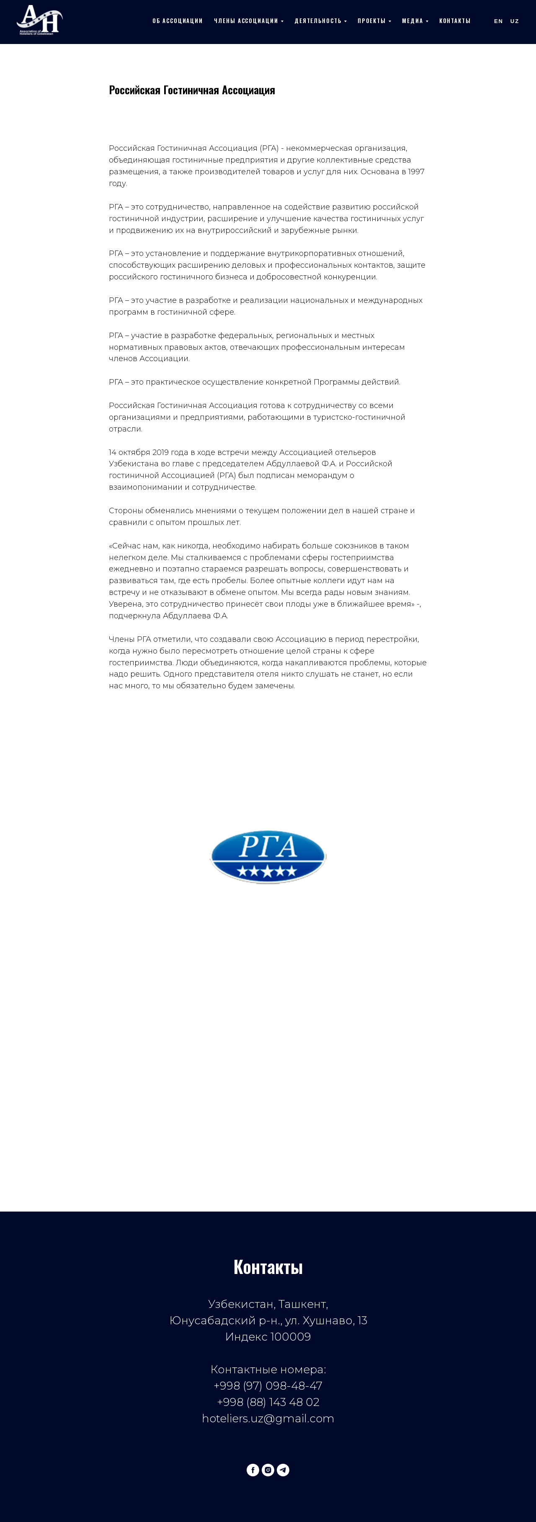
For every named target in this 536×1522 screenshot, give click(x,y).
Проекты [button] (372, 20)
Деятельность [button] (318, 20)
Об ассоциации (177, 20)
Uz (514, 21)
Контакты (455, 20)
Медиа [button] (412, 20)
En (498, 21)
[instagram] (268, 1470)
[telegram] (283, 1470)
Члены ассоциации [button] (246, 20)
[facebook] (253, 1470)
